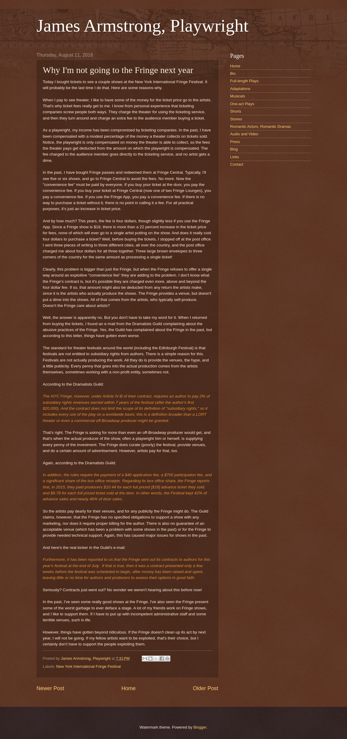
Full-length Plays (244, 81)
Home (128, 688)
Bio (233, 73)
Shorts (235, 111)
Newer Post (50, 688)
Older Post (205, 688)
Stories (236, 119)
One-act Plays (242, 104)
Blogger (199, 727)
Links (234, 157)
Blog (234, 149)
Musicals (237, 96)
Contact (236, 164)
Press (235, 141)
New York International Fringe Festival (88, 666)
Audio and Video (244, 134)
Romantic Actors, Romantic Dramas (260, 126)
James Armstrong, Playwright (143, 25)
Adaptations (240, 88)
